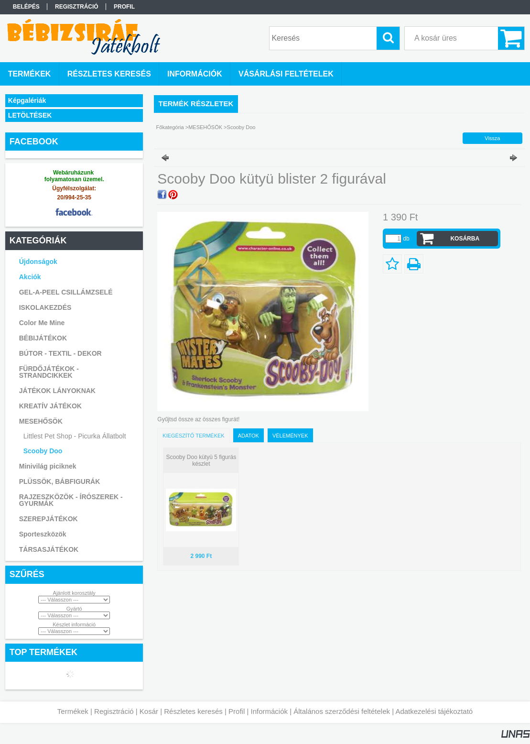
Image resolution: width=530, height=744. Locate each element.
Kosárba (464, 238)
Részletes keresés (193, 711)
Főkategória (170, 127)
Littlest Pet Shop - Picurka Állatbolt (74, 436)
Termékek (72, 711)
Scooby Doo (43, 451)
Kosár (149, 711)
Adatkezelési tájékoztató (434, 711)
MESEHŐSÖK (205, 127)
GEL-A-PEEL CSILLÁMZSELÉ (66, 292)
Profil (236, 711)
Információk (269, 711)
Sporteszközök (42, 534)
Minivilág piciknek (47, 466)
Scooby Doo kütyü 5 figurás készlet (201, 460)
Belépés (26, 6)
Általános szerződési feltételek (341, 711)
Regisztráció (114, 711)
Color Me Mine (42, 323)
